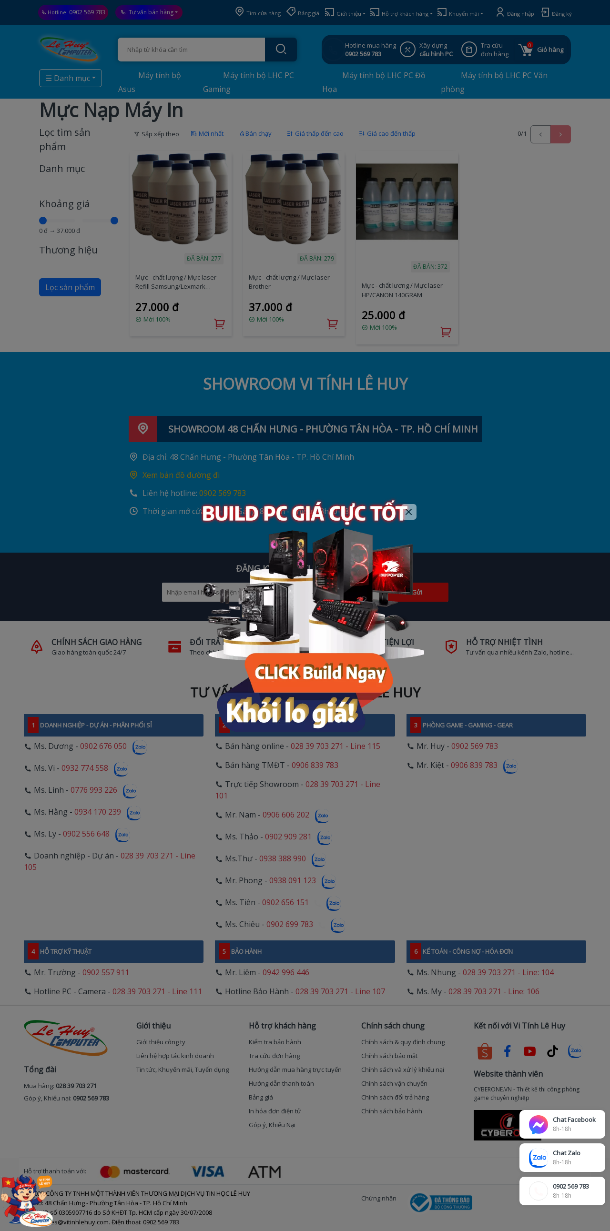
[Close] (409, 512)
